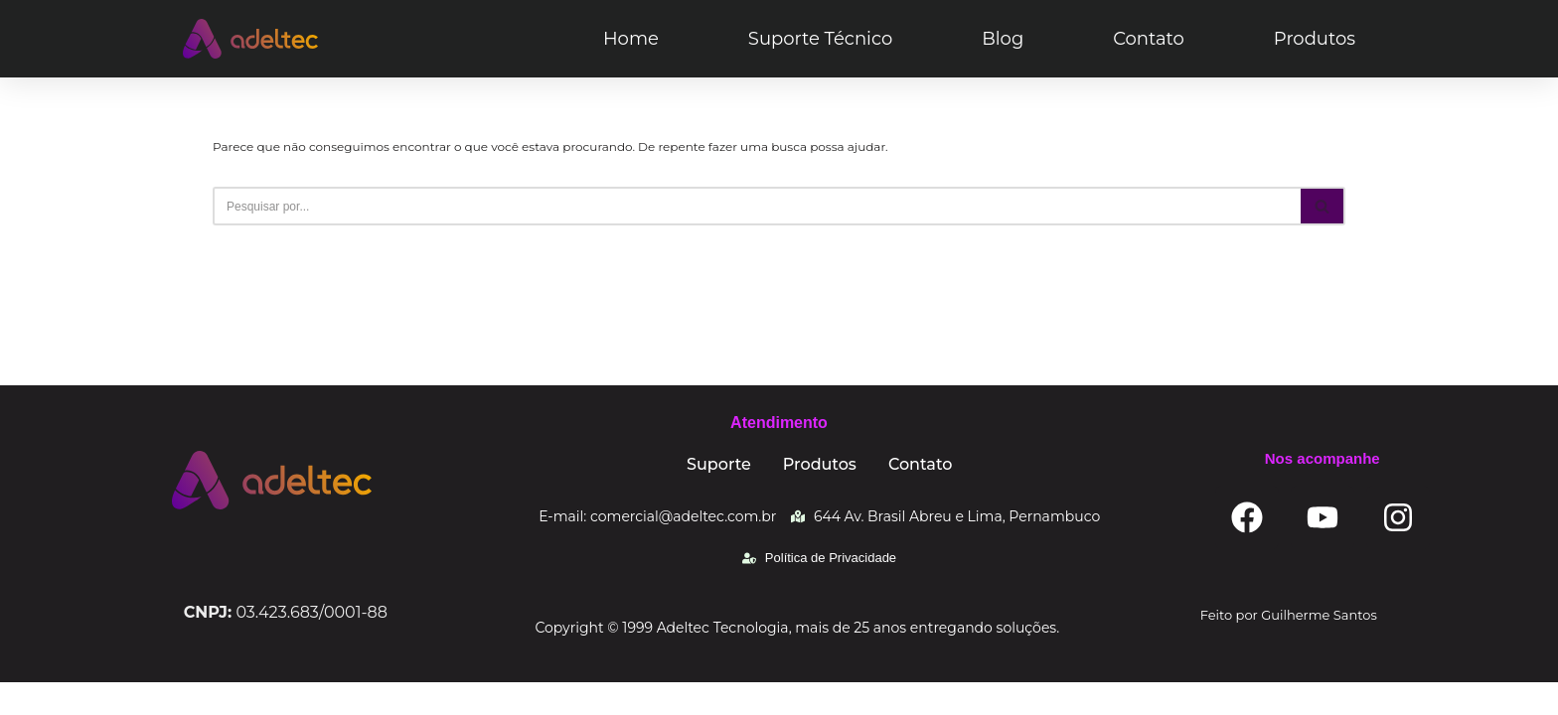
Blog (1002, 39)
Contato (1148, 39)
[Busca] (757, 206)
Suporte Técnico (820, 39)
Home (631, 39)
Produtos (1314, 39)
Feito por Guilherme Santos (1288, 647)
